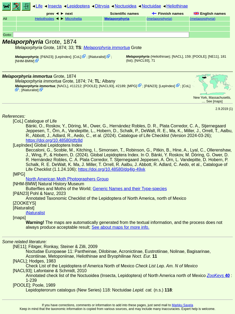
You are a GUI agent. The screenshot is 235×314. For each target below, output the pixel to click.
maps (218, 101)
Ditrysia (102, 6)
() (159, 19)
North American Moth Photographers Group (67, 179)
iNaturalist (97, 57)
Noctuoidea (125, 6)
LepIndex (63, 57)
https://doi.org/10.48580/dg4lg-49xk (111, 169)
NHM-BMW (25, 61)
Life (39, 6)
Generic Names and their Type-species (130, 188)
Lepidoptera (78, 6)
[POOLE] (199, 56)
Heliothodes (44, 19)
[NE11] (213, 56)
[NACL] (177, 56)
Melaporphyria (116, 19)
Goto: (96, 35)
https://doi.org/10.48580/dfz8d (54, 140)
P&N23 (46, 57)
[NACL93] (141, 60)
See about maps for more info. (120, 227)
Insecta (55, 6)
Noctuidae (151, 6)
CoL (77, 57)
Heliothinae (177, 6)
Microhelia (73, 19)
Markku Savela (182, 305)
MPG (132, 86)
